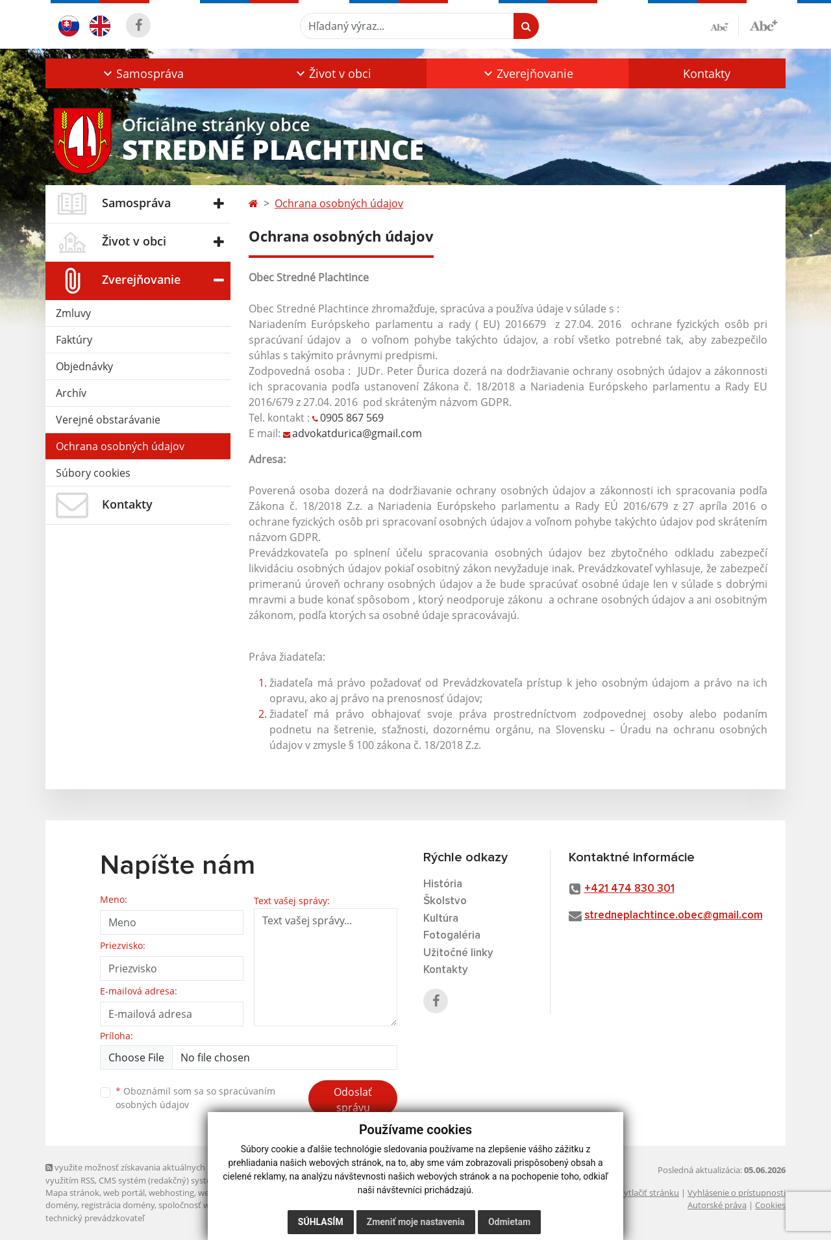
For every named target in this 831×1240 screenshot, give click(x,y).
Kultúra (440, 918)
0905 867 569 (352, 418)
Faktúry (74, 340)
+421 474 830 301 (629, 888)
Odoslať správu (353, 1100)
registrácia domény (118, 1205)
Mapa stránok (72, 1192)
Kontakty (706, 73)
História (442, 884)
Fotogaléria (451, 935)
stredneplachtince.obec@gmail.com (673, 915)
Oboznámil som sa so (195, 1098)
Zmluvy (73, 313)
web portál (124, 1192)
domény (61, 1205)
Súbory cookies (93, 473)
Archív (71, 393)
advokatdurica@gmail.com (358, 433)
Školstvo (445, 901)
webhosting (171, 1192)
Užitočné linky (458, 953)
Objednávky (84, 366)
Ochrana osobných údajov (120, 446)
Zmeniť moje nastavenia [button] (416, 1222)
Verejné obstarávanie (108, 419)
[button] (141, 73)
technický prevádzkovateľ (94, 1218)
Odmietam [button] (509, 1222)
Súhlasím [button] (320, 1222)
